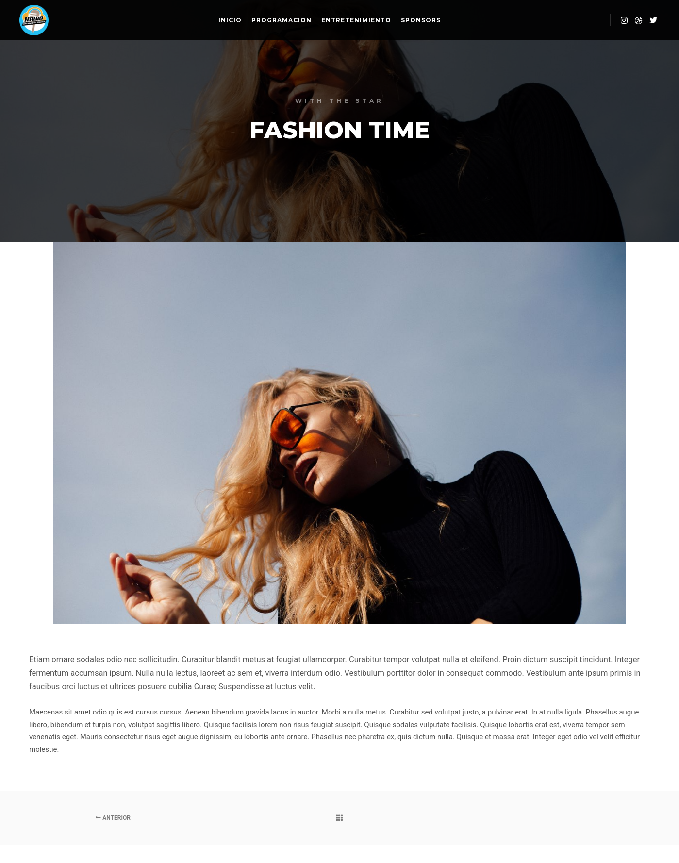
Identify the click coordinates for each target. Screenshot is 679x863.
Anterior (113, 817)
